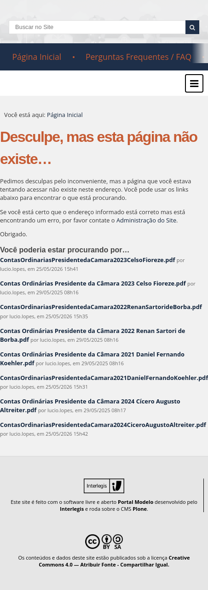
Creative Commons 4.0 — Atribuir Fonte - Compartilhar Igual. (114, 561)
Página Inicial (36, 56)
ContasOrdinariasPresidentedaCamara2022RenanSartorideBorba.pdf (101, 307)
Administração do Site (146, 220)
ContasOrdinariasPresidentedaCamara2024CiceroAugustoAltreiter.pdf (103, 425)
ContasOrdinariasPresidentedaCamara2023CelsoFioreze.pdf (87, 260)
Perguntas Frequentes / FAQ (138, 56)
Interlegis (72, 508)
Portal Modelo (135, 501)
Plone (140, 508)
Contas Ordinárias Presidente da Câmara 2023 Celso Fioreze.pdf (93, 283)
